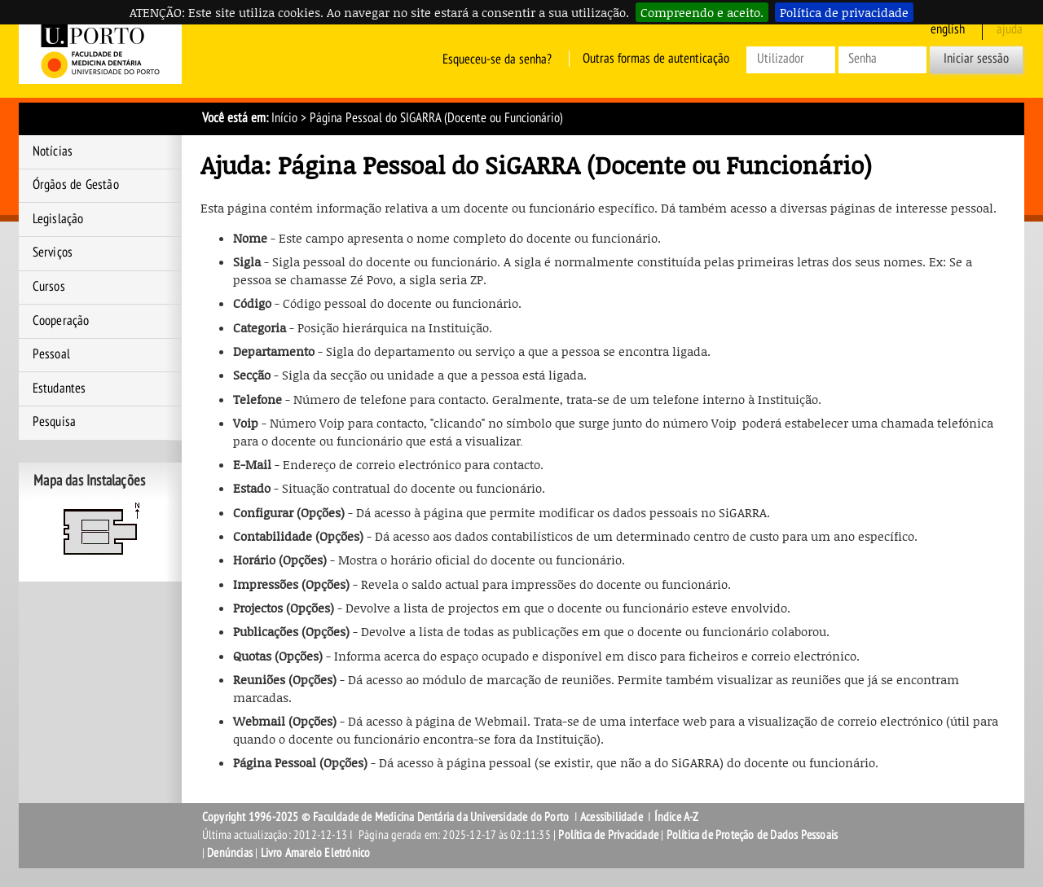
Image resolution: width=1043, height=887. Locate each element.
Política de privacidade (844, 12)
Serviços (53, 252)
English (948, 29)
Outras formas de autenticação (656, 58)
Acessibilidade (611, 817)
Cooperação (61, 321)
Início (284, 118)
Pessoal (51, 354)
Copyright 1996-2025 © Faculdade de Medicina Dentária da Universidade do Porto (387, 817)
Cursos (49, 287)
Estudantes (59, 388)
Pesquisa (55, 422)
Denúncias (230, 852)
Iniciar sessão (976, 58)
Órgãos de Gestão (76, 185)
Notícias (53, 151)
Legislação (58, 219)
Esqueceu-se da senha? (497, 58)
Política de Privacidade (608, 835)
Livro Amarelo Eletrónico (316, 852)
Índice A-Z (676, 817)
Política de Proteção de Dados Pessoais (752, 835)
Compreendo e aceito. (702, 12)
